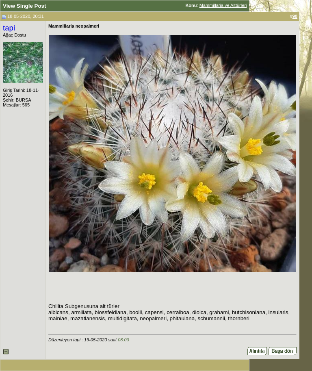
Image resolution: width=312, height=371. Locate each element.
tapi (9, 28)
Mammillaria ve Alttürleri (223, 5)
